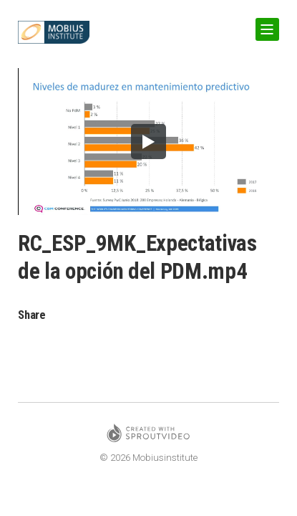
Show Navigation (264, 24)
